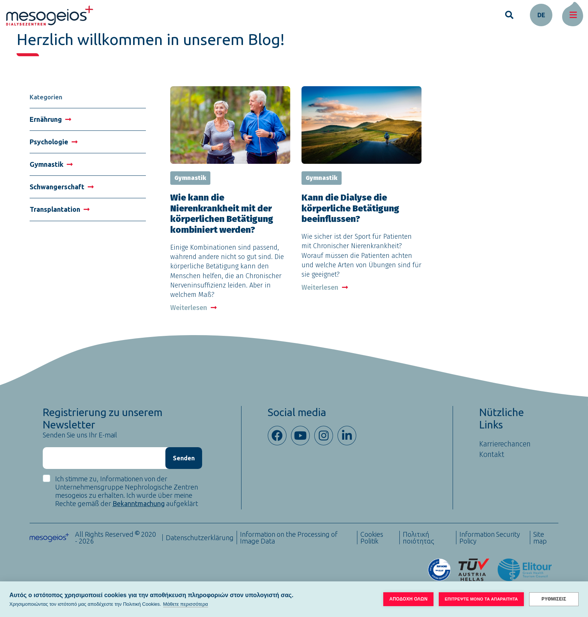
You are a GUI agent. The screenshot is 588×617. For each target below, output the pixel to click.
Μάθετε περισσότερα (185, 604)
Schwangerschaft (62, 186)
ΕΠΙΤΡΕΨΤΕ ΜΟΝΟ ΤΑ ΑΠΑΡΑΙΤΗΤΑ (481, 599)
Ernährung (50, 119)
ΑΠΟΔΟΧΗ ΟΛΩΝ (408, 599)
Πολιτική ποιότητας (418, 537)
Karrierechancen (505, 443)
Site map (540, 537)
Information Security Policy (489, 537)
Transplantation (60, 209)
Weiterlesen (193, 308)
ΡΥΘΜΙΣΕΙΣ (554, 599)
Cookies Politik (371, 537)
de (541, 15)
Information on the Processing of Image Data (289, 537)
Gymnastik (51, 164)
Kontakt (491, 454)
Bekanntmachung (138, 503)
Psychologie (54, 141)
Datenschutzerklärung (200, 537)
